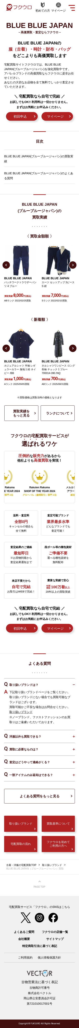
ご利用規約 (25, 957)
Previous (6, 265)
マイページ (55, 116)
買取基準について (58, 823)
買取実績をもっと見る (21, 413)
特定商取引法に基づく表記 (39, 946)
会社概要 (24, 939)
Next (73, 265)
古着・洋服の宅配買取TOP (21, 865)
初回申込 (20, 116)
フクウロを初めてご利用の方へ (58, 843)
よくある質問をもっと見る (40, 796)
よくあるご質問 (24, 932)
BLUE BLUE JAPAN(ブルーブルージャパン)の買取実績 (38, 159)
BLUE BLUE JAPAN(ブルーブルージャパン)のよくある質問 (38, 176)
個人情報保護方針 (49, 957)
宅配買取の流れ (21, 843)
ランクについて (57, 413)
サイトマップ (55, 939)
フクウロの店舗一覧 (55, 932)
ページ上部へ (39, 884)
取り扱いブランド (21, 712)
